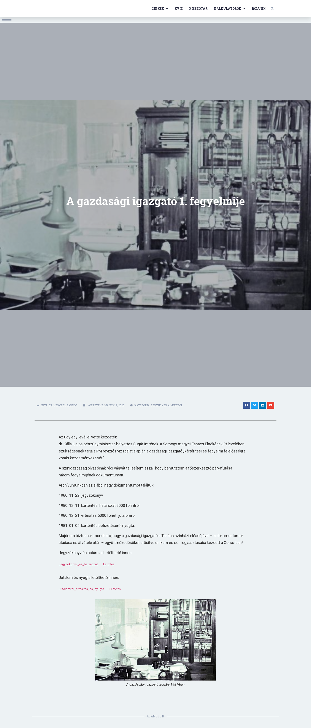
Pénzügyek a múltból (166, 405)
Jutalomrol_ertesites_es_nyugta (81, 589)
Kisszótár (198, 8)
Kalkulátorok (229, 8)
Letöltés (108, 564)
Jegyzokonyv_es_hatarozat (78, 564)
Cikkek (160, 8)
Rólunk (259, 8)
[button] (272, 8)
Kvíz (179, 8)
